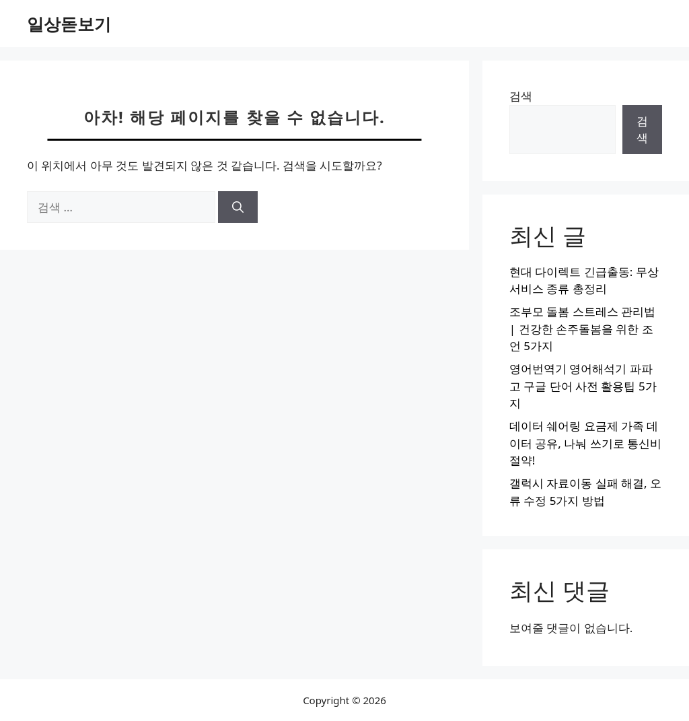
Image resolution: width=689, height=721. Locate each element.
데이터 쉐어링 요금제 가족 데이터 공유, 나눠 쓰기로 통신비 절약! (585, 443)
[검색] (238, 207)
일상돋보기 (69, 23)
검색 (520, 96)
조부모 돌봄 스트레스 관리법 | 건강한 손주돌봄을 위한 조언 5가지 (582, 328)
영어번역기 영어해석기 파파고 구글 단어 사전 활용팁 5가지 (583, 386)
